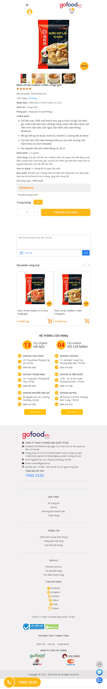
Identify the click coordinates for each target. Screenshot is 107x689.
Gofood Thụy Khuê (33, 356)
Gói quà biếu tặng (53, 570)
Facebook (53, 588)
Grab (53, 604)
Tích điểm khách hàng (53, 574)
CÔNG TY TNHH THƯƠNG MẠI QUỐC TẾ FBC (53, 617)
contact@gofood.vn (40, 463)
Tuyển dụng (53, 515)
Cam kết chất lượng (53, 545)
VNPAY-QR (40, 642)
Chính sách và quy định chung (53, 537)
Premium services (53, 566)
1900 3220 (34, 475)
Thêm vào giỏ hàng (66, 212)
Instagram (53, 592)
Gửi (85, 252)
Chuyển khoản (63, 642)
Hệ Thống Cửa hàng (53, 335)
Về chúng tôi (53, 503)
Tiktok (53, 600)
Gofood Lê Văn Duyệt (71, 374)
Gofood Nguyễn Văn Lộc (36, 392)
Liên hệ (53, 507)
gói (38, 202)
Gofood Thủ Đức (69, 356)
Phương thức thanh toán (53, 511)
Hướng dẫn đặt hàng (53, 541)
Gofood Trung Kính (34, 374)
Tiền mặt (51, 642)
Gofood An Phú (68, 392)
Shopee (53, 608)
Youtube (53, 596)
